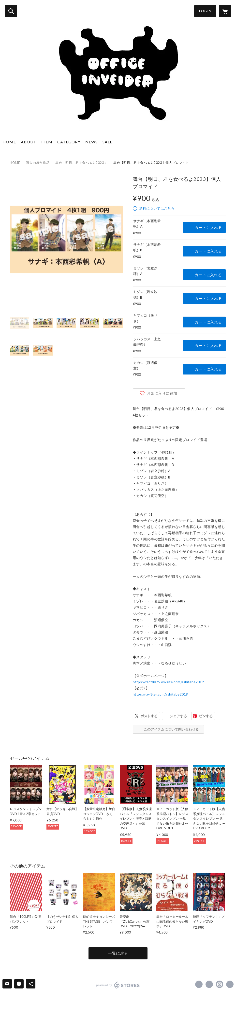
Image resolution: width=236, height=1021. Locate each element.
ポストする (149, 716)
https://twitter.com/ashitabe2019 (160, 694)
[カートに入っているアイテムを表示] (225, 11)
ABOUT (28, 141)
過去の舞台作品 (38, 163)
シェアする (178, 716)
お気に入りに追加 (162, 393)
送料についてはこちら (157, 208)
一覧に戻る (118, 953)
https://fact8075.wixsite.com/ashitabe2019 (168, 682)
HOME (9, 141)
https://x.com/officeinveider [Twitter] (209, 984)
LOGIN (205, 11)
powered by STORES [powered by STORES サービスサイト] (118, 985)
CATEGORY (68, 141)
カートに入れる (208, 227)
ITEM (46, 141)
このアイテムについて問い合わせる (171, 729)
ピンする (206, 716)
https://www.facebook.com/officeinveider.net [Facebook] (199, 984)
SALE (107, 141)
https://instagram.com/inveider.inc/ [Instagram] (219, 984)
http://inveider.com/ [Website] (230, 984)
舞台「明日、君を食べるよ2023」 (81, 163)
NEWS (91, 141)
